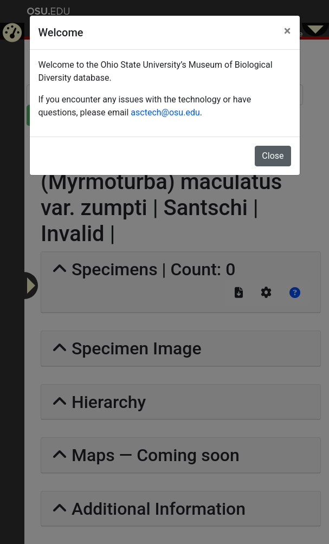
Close (272, 156)
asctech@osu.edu (165, 112)
